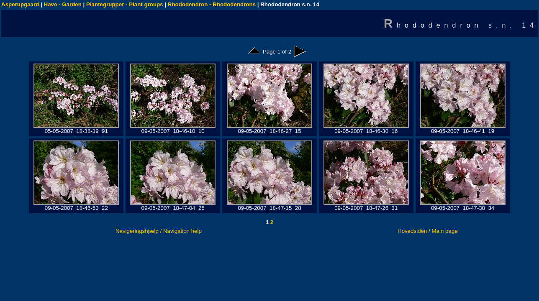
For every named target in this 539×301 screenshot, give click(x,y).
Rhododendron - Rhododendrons (212, 4)
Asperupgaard (20, 4)
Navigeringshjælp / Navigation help (159, 231)
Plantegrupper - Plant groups (124, 4)
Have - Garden (63, 4)
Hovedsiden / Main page (428, 231)
